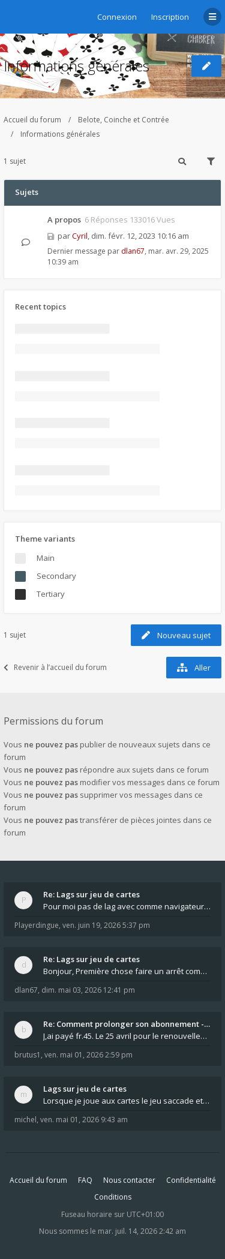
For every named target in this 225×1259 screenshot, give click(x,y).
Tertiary (51, 593)
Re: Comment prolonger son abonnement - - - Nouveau (127, 1023)
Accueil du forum (32, 120)
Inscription (170, 16)
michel (25, 1119)
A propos (64, 219)
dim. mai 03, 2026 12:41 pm (88, 990)
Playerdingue (36, 925)
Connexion (117, 16)
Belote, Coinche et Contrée (123, 120)
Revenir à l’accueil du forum (55, 667)
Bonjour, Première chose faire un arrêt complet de (127, 971)
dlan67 (133, 251)
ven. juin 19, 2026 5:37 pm (106, 925)
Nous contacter (129, 1180)
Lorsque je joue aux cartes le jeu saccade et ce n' (127, 1100)
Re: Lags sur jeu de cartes (91, 894)
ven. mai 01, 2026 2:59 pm (88, 1055)
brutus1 (27, 1055)
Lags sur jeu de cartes (85, 1088)
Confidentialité (191, 1180)
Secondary (56, 575)
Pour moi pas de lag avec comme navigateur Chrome (127, 906)
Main (46, 557)
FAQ (85, 1180)
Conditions (112, 1197)
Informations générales (76, 66)
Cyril (80, 235)
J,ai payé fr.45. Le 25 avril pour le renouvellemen (127, 1035)
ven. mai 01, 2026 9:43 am (84, 1119)
